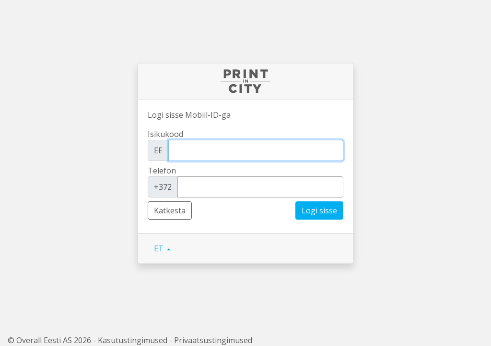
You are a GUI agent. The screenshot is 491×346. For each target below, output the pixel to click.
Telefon (162, 170)
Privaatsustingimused (213, 340)
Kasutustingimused (132, 340)
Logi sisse (319, 210)
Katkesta (170, 210)
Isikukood (165, 134)
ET (159, 248)
